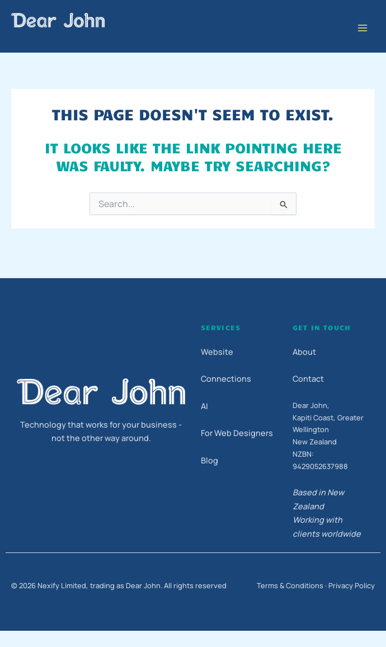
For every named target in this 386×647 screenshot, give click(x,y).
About (304, 351)
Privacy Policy (351, 585)
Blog (209, 460)
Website (217, 351)
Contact (308, 378)
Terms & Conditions (290, 585)
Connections (226, 378)
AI (204, 406)
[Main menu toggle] (362, 28)
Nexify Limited (61, 585)
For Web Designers (237, 433)
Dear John (51, 35)
